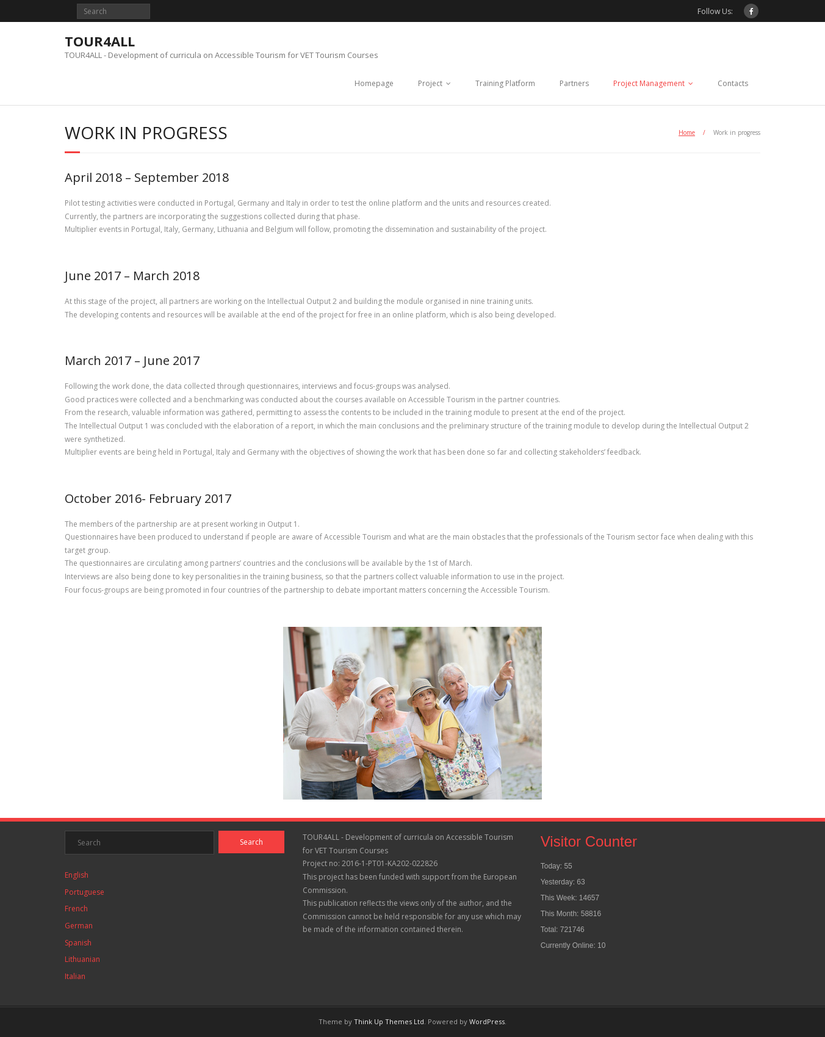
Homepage (374, 83)
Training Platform (505, 83)
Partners (574, 83)
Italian (75, 976)
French (76, 908)
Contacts (733, 83)
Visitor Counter (589, 841)
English (76, 875)
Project (430, 83)
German (79, 925)
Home (687, 132)
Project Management (649, 83)
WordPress (487, 1021)
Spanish (78, 943)
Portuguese (84, 892)
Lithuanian (82, 959)
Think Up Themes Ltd (389, 1021)
